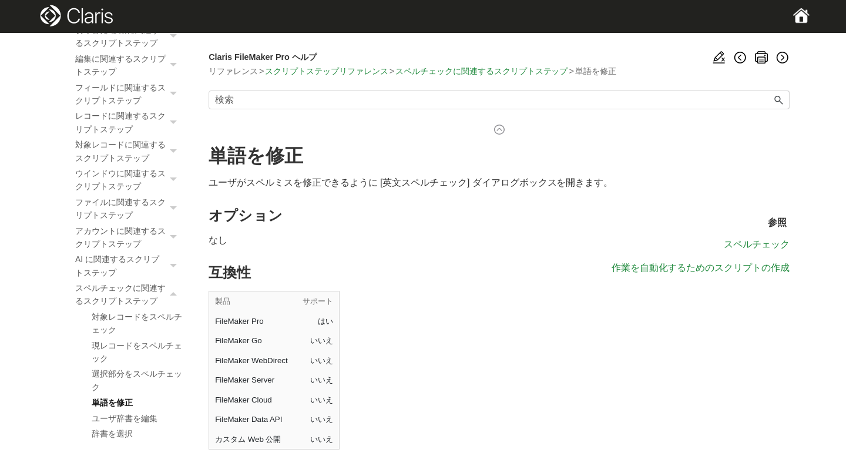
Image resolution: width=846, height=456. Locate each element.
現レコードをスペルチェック (137, 352)
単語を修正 (112, 402)
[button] (174, 37)
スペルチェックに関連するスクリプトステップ (129, 294)
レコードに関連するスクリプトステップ (129, 122)
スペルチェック (757, 244)
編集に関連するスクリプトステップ (129, 65)
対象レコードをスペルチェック (137, 323)
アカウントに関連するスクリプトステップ (129, 237)
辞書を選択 (112, 433)
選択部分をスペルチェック (137, 380)
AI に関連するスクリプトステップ (129, 266)
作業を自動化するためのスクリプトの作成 (701, 268)
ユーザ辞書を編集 (124, 418)
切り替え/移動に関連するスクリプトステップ (129, 37)
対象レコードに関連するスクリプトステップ (129, 151)
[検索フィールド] (499, 99)
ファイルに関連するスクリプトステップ (129, 209)
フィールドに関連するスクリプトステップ (129, 94)
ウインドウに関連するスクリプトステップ (129, 180)
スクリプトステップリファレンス (326, 71)
